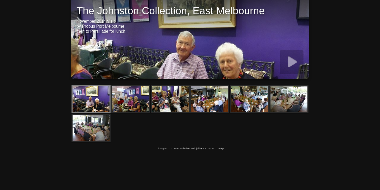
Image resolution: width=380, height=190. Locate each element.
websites (185, 148)
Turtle (210, 148)
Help (221, 148)
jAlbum (200, 148)
